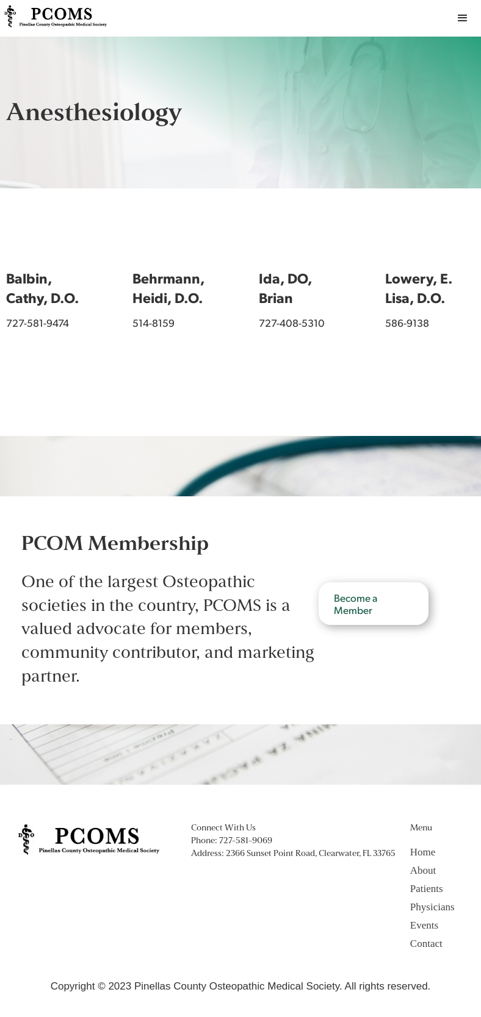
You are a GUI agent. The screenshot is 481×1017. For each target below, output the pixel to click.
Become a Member (355, 603)
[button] (462, 18)
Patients (426, 888)
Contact (426, 943)
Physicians (432, 907)
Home (423, 852)
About (423, 870)
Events (424, 925)
